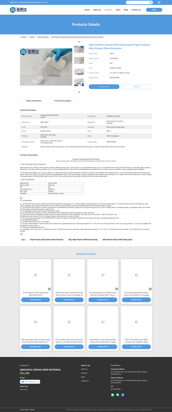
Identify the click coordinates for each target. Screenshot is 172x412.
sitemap (32, 409)
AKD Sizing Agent (43, 37)
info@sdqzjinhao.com (30, 382)
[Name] (150, 2)
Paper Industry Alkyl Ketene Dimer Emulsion (46, 239)
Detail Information (33, 101)
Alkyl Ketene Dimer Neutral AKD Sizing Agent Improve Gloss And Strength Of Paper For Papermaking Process (69, 294)
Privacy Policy (24, 409)
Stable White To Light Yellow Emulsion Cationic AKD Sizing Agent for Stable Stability (103, 341)
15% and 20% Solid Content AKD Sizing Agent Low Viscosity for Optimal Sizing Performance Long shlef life (69, 341)
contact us (136, 10)
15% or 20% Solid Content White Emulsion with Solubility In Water (136, 341)
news (118, 10)
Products (31, 37)
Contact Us (85, 381)
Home (87, 10)
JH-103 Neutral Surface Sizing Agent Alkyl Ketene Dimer (35, 294)
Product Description (62, 101)
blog (126, 10)
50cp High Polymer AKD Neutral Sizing (83, 239)
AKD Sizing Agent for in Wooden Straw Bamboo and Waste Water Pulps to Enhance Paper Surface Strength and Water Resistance (102, 294)
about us (97, 10)
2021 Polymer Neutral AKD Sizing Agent (117, 239)
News (83, 377)
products (108, 10)
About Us (84, 369)
